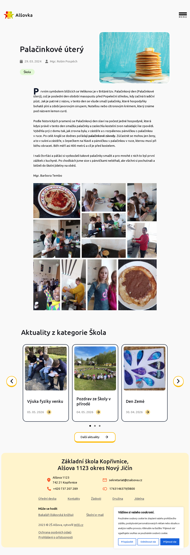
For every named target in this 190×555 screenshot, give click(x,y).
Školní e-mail (95, 515)
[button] (56, 200)
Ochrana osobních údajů (54, 532)
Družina (117, 498)
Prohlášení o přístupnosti (55, 537)
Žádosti (96, 498)
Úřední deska (47, 498)
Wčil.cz (78, 525)
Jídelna (139, 498)
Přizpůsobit (127, 542)
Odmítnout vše (148, 542)
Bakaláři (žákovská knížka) (55, 515)
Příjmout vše (169, 542)
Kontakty (74, 498)
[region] (149, 528)
